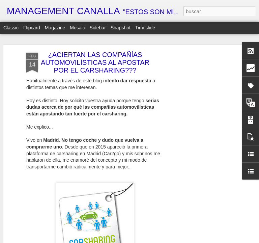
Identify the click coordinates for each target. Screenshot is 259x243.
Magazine (55, 27)
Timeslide (145, 27)
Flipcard (31, 27)
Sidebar (98, 27)
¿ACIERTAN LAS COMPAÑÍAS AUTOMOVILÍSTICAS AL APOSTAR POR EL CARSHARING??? (95, 60)
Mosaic (77, 27)
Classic (11, 27)
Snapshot (121, 27)
